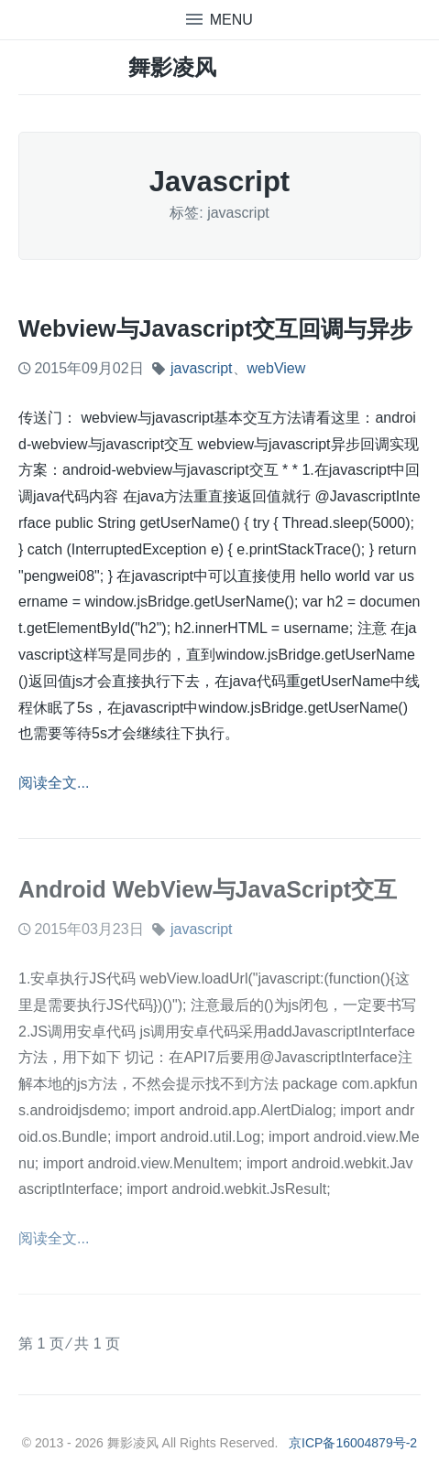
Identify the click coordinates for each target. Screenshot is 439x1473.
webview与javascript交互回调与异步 (215, 328)
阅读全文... (53, 782)
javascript (201, 368)
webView (276, 368)
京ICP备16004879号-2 (353, 1442)
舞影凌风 (172, 67)
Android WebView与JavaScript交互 (207, 889)
